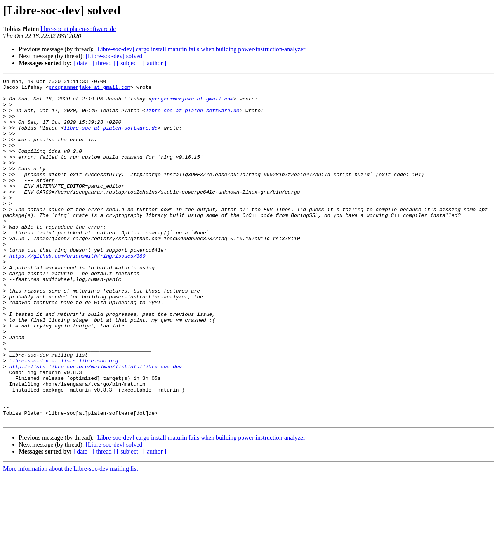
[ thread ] (103, 63)
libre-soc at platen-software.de (78, 29)
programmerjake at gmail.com (89, 89)
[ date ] (82, 63)
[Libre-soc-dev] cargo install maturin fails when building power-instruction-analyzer (200, 49)
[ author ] (155, 63)
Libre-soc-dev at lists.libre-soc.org (63, 417)
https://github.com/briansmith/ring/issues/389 (77, 291)
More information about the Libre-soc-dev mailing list (70, 537)
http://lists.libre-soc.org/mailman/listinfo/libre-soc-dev (95, 424)
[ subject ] (129, 63)
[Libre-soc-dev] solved (113, 56)
